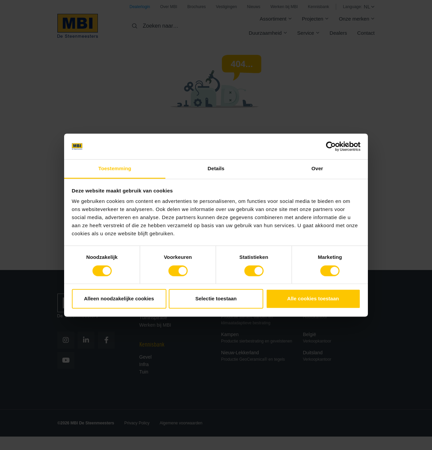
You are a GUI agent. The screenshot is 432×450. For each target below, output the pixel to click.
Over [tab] (317, 169)
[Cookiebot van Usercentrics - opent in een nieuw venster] (330, 146)
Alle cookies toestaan (313, 299)
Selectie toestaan (216, 299)
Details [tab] (216, 169)
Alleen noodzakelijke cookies (119, 299)
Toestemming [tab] (114, 169)
